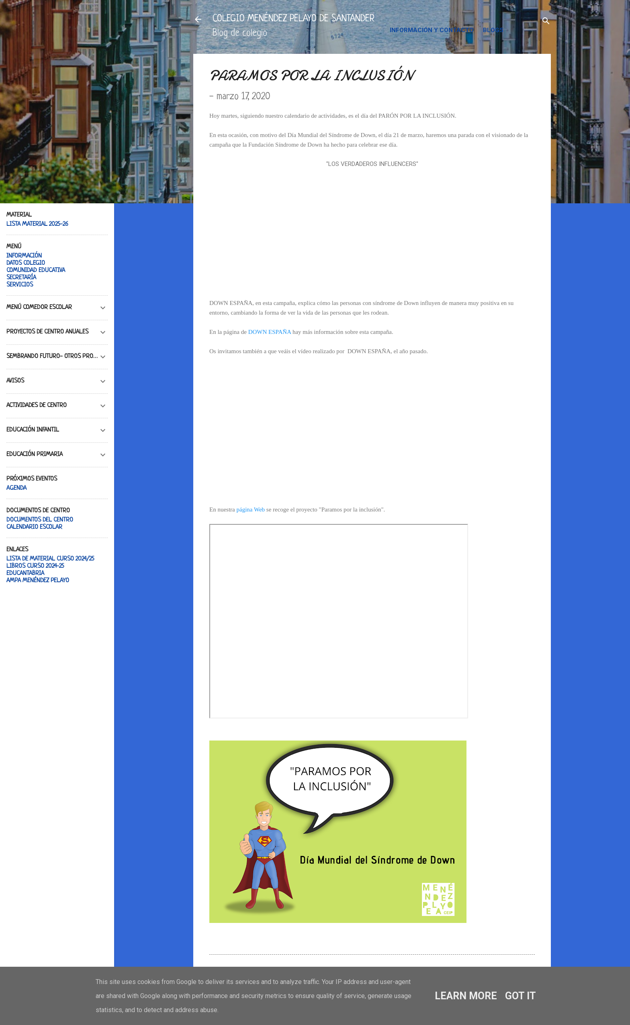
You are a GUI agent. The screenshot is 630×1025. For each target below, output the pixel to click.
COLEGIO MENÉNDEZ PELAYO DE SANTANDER (293, 19)
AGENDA (16, 488)
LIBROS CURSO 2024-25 (35, 566)
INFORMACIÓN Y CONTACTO (432, 30)
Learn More (466, 996)
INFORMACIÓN (24, 256)
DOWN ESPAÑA (269, 332)
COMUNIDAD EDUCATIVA (35, 270)
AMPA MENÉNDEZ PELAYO (37, 580)
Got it (520, 996)
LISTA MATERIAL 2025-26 (37, 224)
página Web (250, 509)
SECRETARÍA (21, 277)
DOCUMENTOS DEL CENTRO (39, 520)
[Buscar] (546, 22)
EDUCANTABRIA (25, 573)
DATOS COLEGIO (25, 263)
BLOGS (493, 30)
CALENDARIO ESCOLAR (34, 527)
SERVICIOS (19, 285)
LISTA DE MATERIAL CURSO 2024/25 (50, 559)
